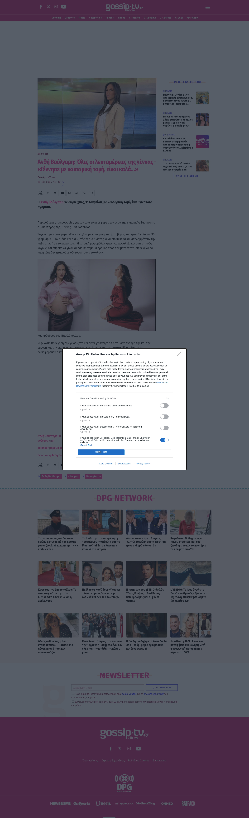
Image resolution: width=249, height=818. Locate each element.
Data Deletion (106, 463)
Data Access (124, 463)
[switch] (164, 405)
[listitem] (124, 398)
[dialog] (124, 409)
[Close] (180, 355)
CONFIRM (101, 452)
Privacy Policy (143, 463)
